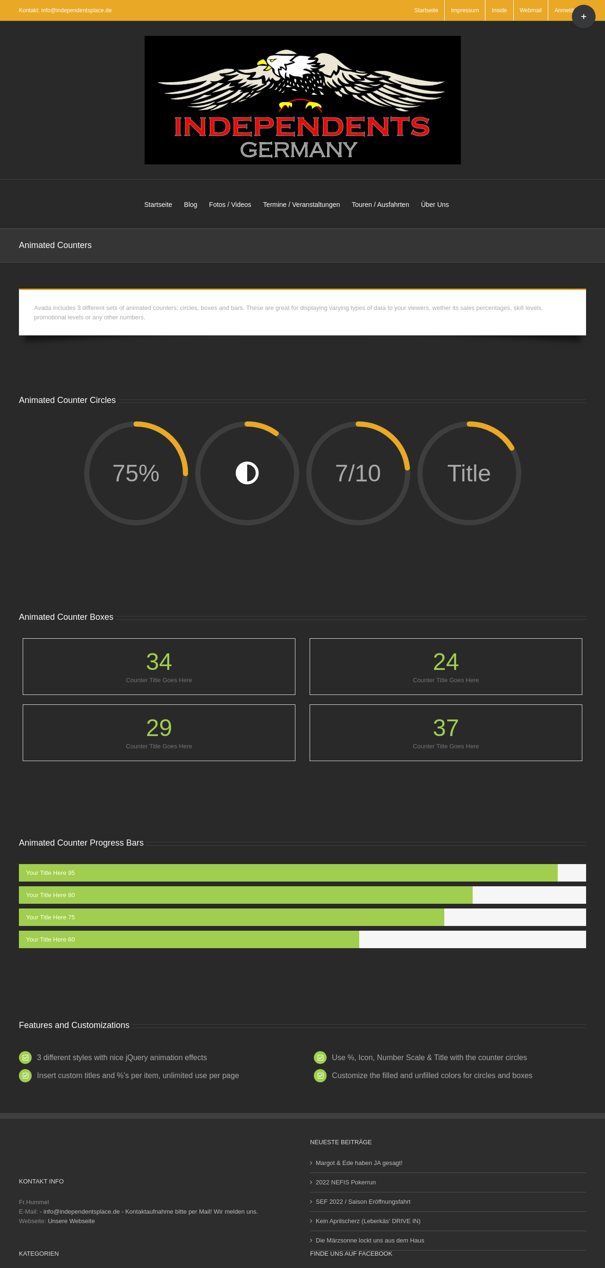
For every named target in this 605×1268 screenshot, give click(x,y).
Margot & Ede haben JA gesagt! (359, 1162)
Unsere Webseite (71, 1221)
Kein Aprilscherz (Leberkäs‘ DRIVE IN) (368, 1221)
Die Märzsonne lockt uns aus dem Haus (370, 1240)
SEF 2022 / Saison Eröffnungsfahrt (363, 1201)
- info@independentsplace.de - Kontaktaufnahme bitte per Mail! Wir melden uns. (149, 1211)
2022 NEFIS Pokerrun (346, 1182)
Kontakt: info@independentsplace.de (65, 10)
